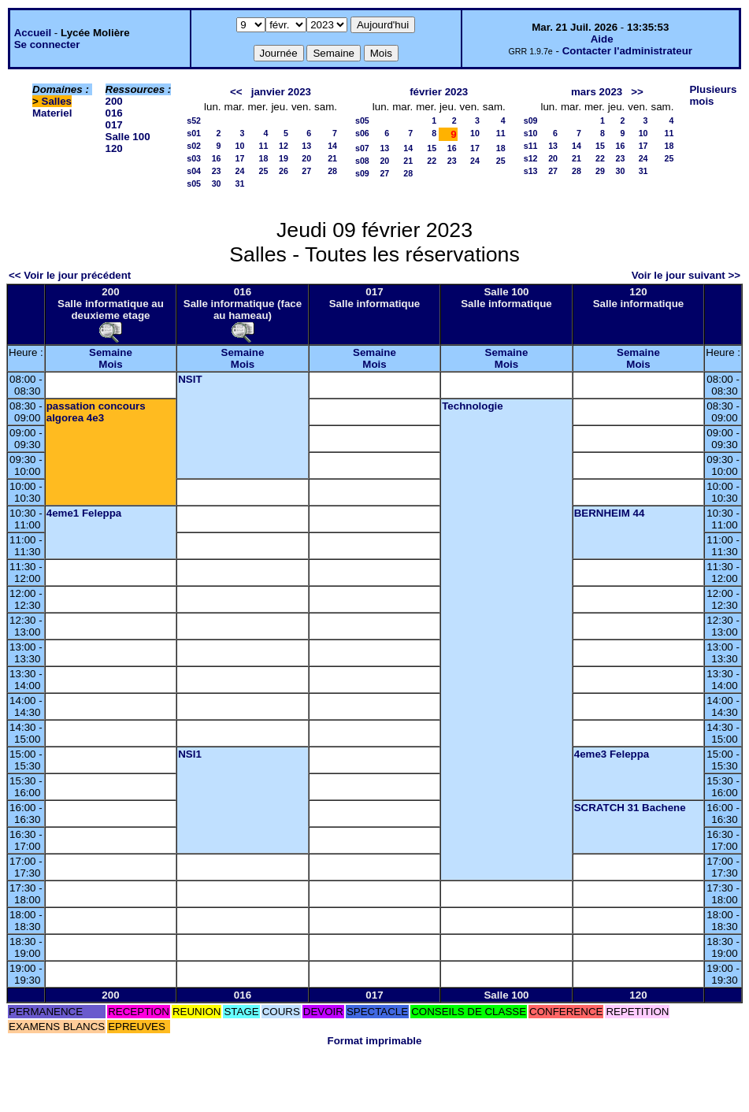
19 (283, 158)
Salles (57, 101)
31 (240, 183)
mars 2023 (596, 92)
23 (216, 171)
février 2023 (439, 92)
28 (332, 171)
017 (114, 125)
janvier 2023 (281, 92)
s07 (362, 148)
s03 (194, 158)
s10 (531, 133)
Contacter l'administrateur (627, 51)
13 (306, 145)
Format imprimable (375, 1041)
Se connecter (47, 44)
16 (216, 158)
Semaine (110, 352)
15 (431, 148)
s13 (531, 171)
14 (332, 145)
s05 (194, 183)
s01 (194, 133)
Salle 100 (128, 137)
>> (637, 92)
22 (431, 160)
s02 (194, 145)
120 (114, 148)
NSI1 (190, 754)
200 (114, 101)
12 (283, 145)
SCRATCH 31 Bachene (630, 808)
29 (600, 171)
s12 (531, 158)
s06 (362, 133)
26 (283, 171)
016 (114, 113)
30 (216, 183)
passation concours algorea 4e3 (96, 412)
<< (236, 92)
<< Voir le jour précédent (70, 275)
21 (332, 158)
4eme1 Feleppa (84, 513)
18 (264, 158)
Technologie (472, 406)
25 (264, 171)
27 (306, 171)
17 (240, 158)
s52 (194, 120)
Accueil (32, 33)
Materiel (52, 113)
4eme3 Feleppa (612, 754)
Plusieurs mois (712, 95)
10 (240, 145)
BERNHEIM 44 (609, 513)
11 (264, 145)
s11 (531, 145)
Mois (110, 364)
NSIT (190, 379)
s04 (194, 171)
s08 (362, 160)
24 (240, 171)
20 (306, 158)
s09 (362, 173)
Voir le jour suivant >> (686, 275)
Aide (602, 39)
